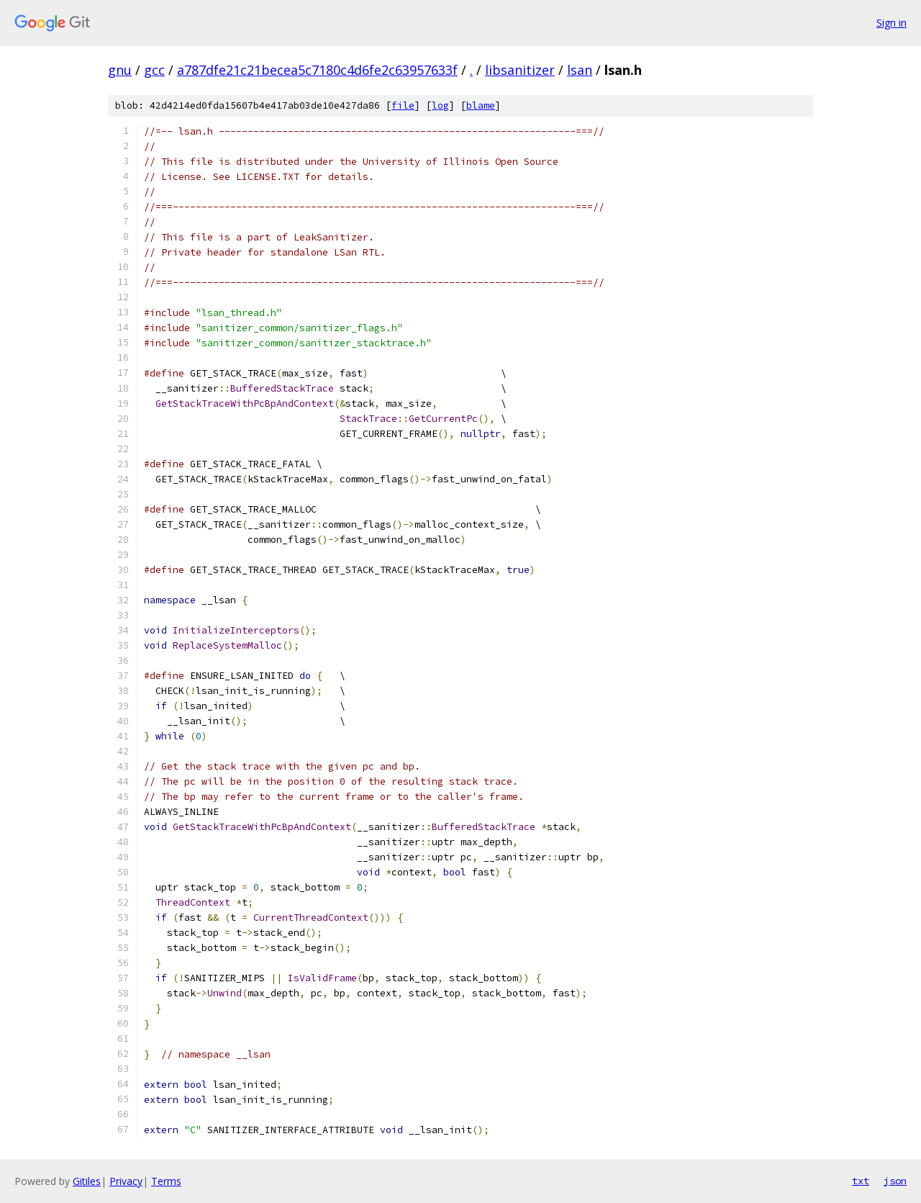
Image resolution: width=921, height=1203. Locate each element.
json (895, 1180)
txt (860, 1180)
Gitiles (87, 1181)
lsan (579, 69)
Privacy (125, 1181)
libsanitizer (520, 69)
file (402, 105)
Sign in (891, 23)
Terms (166, 1181)
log (440, 105)
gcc (154, 69)
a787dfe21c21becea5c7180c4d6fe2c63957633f (317, 69)
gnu (120, 69)
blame (480, 105)
